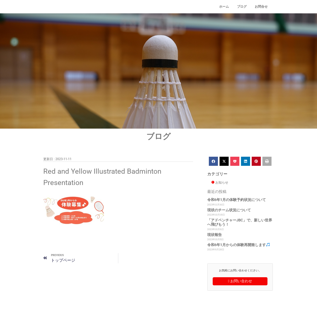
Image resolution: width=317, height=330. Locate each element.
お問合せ (261, 6)
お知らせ (221, 182)
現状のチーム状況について (229, 210)
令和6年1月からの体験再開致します (238, 245)
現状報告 (214, 235)
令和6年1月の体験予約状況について (236, 200)
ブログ (242, 6)
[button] (213, 161)
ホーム (224, 6)
